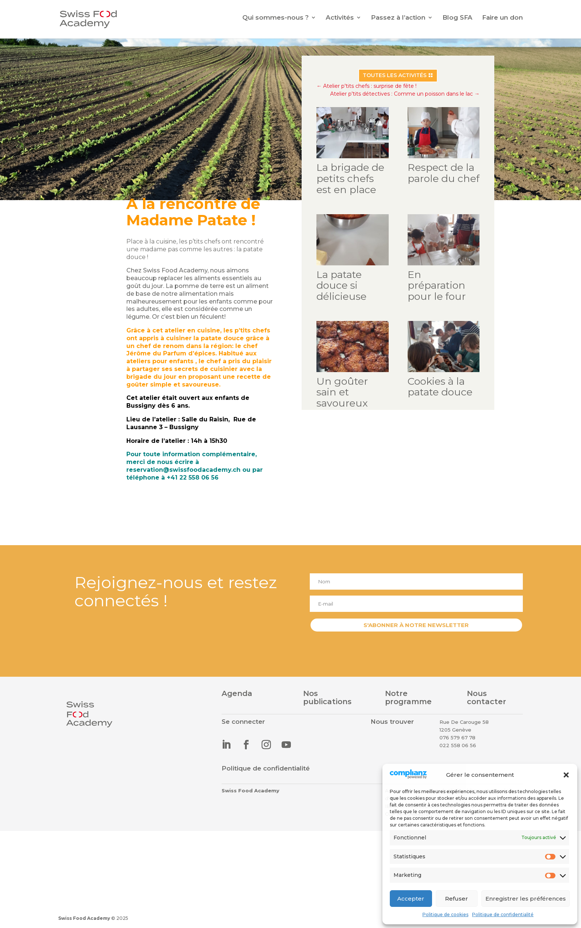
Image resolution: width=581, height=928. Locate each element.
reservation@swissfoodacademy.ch (182, 468)
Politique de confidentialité (503, 914)
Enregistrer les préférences (525, 898)
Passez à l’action (398, 18)
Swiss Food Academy (84, 918)
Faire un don (502, 18)
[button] (566, 775)
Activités (340, 18)
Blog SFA (457, 18)
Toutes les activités (393, 82)
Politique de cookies (445, 914)
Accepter (410, 898)
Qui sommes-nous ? (275, 18)
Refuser (456, 898)
